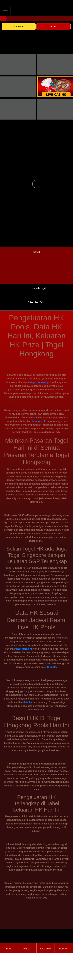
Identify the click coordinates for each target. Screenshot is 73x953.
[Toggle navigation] (5, 10)
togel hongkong (39, 382)
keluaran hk (39, 421)
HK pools (50, 667)
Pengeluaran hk (23, 648)
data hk (27, 702)
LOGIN (53, 26)
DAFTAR (18, 26)
